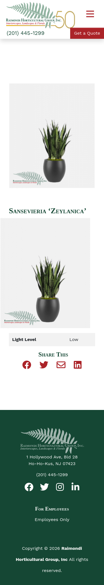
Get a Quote (87, 33)
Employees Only (52, 519)
